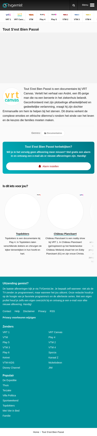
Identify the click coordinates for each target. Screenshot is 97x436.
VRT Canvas (55, 332)
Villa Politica (9, 395)
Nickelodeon (55, 362)
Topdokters (9, 405)
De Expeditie (10, 380)
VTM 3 (6, 347)
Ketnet (6, 357)
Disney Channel (11, 367)
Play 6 (6, 352)
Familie (7, 415)
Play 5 (6, 342)
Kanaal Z (53, 357)
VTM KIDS (8, 362)
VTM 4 (52, 347)
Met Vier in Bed (11, 410)
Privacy (42, 311)
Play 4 (51, 337)
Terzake (7, 390)
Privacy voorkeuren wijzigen (19, 317)
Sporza (52, 352)
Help (17, 311)
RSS (52, 311)
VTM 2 (52, 342)
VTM (5, 337)
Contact (7, 311)
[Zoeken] (74, 5)
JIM (50, 367)
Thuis (6, 385)
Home (36, 432)
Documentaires (53, 133)
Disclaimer (29, 311)
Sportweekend (10, 400)
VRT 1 (6, 332)
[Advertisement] (48, 58)
